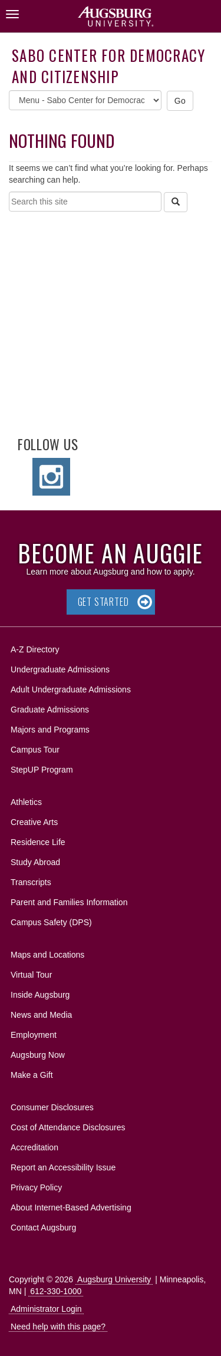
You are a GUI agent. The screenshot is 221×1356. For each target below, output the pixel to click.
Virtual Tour (31, 974)
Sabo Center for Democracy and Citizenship (108, 65)
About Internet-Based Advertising (71, 1207)
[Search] (175, 202)
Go (180, 100)
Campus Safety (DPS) (51, 922)
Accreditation (34, 1147)
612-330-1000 (55, 1291)
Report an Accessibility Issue (63, 1167)
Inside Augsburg (40, 994)
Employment (34, 1035)
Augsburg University (114, 1279)
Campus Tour (35, 749)
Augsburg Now (38, 1055)
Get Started (103, 602)
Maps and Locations (47, 954)
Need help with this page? (58, 1326)
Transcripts (31, 882)
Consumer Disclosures (52, 1107)
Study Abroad (35, 862)
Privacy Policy (36, 1187)
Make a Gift (32, 1075)
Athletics (26, 802)
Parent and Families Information (69, 902)
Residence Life (38, 842)
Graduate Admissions (50, 709)
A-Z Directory (35, 649)
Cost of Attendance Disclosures (68, 1127)
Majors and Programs (50, 727)
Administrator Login (46, 1309)
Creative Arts (34, 822)
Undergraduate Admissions (60, 669)
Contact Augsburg (43, 1227)
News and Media (41, 1015)
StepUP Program (42, 769)
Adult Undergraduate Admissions (71, 689)
